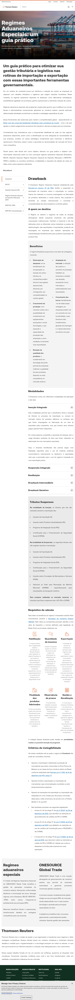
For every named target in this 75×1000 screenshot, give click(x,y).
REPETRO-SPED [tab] (14, 205)
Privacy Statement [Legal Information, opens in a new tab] (17, 993)
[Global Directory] (7, 1)
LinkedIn (57, 972)
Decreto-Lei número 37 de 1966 (40, 188)
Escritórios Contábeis (28, 975)
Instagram (57, 975)
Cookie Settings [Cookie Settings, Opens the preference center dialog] (26, 997)
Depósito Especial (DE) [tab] (14, 190)
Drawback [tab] (8, 179)
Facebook (57, 978)
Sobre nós (41, 972)
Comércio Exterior (11, 975)
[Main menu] (69, 7)
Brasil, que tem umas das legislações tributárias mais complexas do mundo (31, 123)
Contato (41, 978)
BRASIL (24, 6)
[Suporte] (62, 1)
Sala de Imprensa (43, 975)
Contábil (8, 978)
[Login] (49, 1)
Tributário (8, 972)
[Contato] (55, 1)
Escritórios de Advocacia (29, 978)
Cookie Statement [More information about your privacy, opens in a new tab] (7, 993)
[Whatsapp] (69, 1)
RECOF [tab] (14, 184)
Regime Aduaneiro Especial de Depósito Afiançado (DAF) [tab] (14, 198)
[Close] (72, 983)
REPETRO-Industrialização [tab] (14, 211)
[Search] (72, 7)
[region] (37, 990)
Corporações (25, 972)
